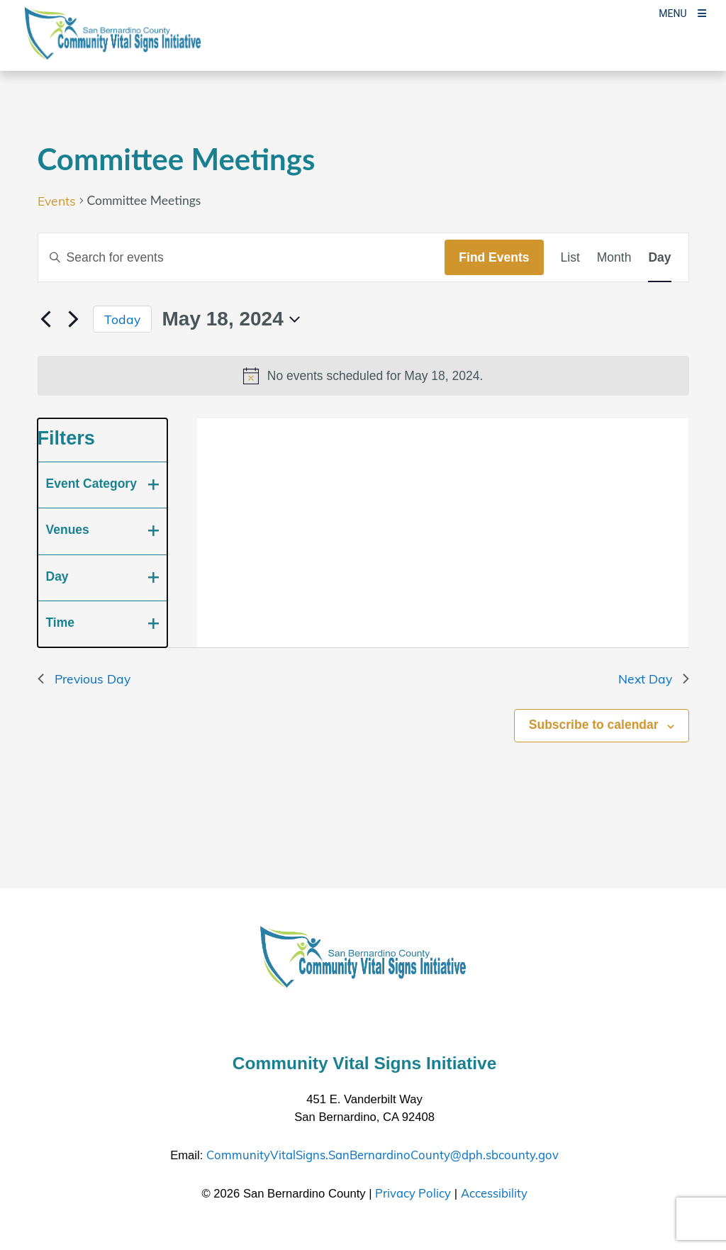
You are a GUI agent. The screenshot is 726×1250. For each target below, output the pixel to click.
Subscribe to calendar (594, 725)
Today (122, 319)
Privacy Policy (413, 1192)
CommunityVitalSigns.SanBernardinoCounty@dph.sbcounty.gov (382, 1154)
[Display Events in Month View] (614, 257)
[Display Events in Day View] (659, 257)
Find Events (494, 257)
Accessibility (494, 1192)
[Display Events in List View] (570, 257)
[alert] (363, 376)
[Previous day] (46, 319)
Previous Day (84, 678)
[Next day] (73, 319)
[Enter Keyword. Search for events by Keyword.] (241, 257)
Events (57, 200)
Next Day (653, 678)
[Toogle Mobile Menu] (682, 12)
